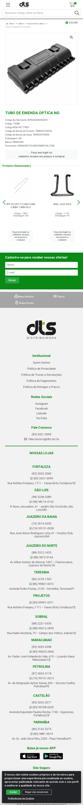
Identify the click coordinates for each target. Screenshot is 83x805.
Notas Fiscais (24, 303)
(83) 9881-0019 (41, 733)
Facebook (41, 408)
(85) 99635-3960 (41, 651)
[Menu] (8, 5)
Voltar (71, 22)
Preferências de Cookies (21, 798)
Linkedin (41, 413)
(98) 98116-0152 (41, 501)
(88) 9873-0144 (41, 557)
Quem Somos (41, 362)
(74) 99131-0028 (41, 528)
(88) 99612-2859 (41, 628)
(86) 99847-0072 (41, 584)
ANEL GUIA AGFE (62, 204)
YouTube (41, 418)
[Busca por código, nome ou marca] (38, 13)
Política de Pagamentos (41, 380)
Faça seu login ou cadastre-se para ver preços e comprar (41, 154)
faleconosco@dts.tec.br (41, 439)
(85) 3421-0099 (41, 434)
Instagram (41, 403)
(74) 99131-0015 (41, 678)
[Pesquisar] (77, 13)
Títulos (59, 296)
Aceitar (13, 792)
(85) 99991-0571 (41, 602)
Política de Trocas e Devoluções (41, 374)
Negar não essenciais (36, 792)
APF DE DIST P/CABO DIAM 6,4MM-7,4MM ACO (20, 206)
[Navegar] (4, 202)
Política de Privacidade (41, 368)
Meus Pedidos (24, 296)
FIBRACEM (18, 142)
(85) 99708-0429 (41, 707)
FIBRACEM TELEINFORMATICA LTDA (36, 145)
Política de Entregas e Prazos (41, 387)
